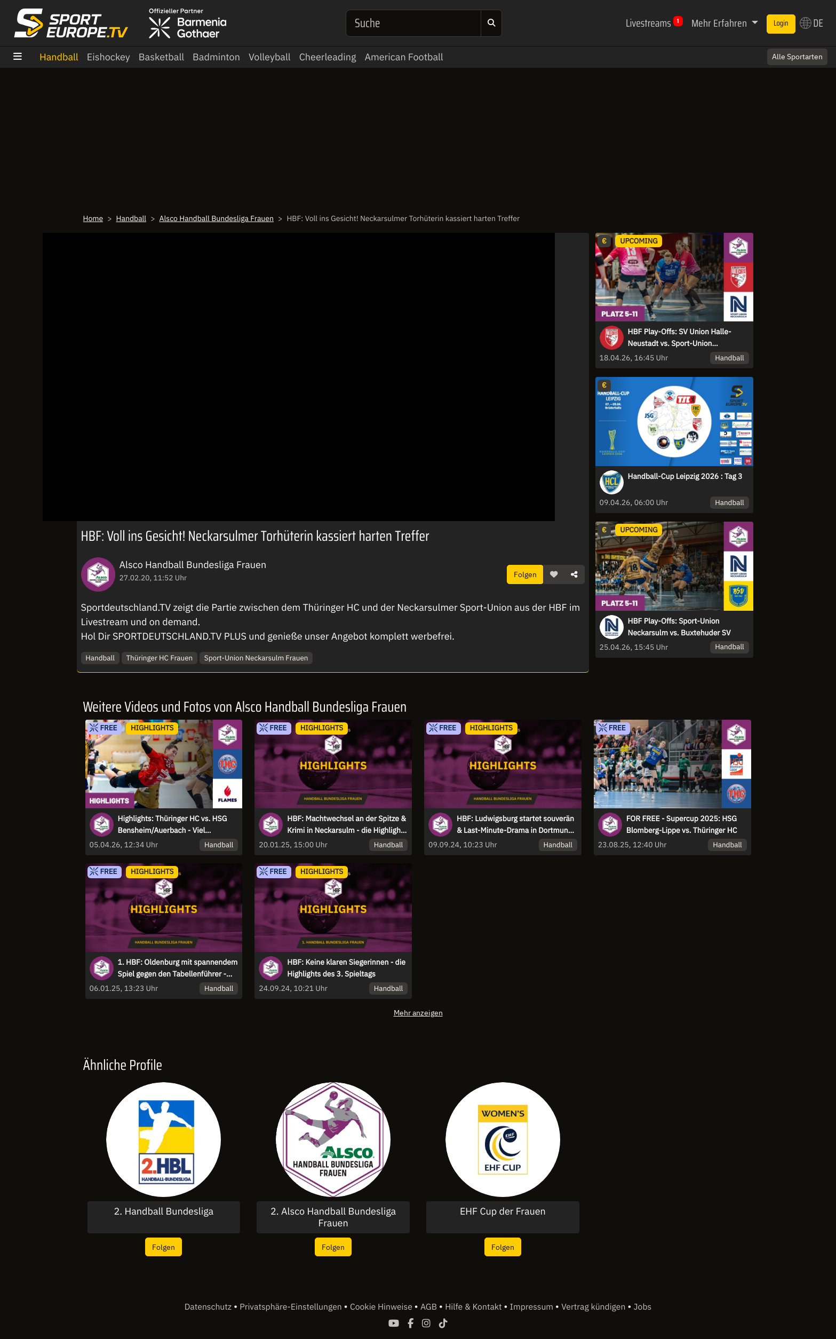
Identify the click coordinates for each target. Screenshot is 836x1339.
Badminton (216, 57)
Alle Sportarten (797, 56)
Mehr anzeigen (418, 1012)
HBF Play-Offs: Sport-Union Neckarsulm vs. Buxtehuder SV (679, 626)
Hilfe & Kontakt (474, 1307)
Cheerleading (327, 57)
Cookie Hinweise (382, 1307)
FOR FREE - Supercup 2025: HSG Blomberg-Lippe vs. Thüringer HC (681, 824)
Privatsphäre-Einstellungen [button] (292, 1307)
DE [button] (811, 22)
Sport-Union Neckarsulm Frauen (256, 658)
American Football (403, 57)
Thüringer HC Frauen (159, 658)
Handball (58, 57)
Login (781, 23)
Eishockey (108, 57)
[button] (553, 574)
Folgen (525, 574)
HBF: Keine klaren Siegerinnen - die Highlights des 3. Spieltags (346, 968)
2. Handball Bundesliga (164, 1211)
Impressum (532, 1307)
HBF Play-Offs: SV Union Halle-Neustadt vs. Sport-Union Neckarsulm (679, 338)
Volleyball (270, 57)
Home (93, 218)
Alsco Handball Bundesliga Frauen (217, 218)
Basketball (161, 57)
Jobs (643, 1307)
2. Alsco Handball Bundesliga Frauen (333, 1217)
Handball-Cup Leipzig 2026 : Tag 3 (685, 476)
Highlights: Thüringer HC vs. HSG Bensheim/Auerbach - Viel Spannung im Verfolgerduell (172, 825)
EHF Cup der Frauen (503, 1211)
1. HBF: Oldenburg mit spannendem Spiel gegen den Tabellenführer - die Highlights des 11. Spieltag (178, 968)
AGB (429, 1307)
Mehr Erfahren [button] (720, 22)
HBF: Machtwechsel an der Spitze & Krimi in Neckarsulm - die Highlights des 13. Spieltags (347, 825)
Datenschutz (209, 1307)
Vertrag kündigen (594, 1307)
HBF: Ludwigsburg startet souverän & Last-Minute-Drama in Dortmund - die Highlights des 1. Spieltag (517, 825)
